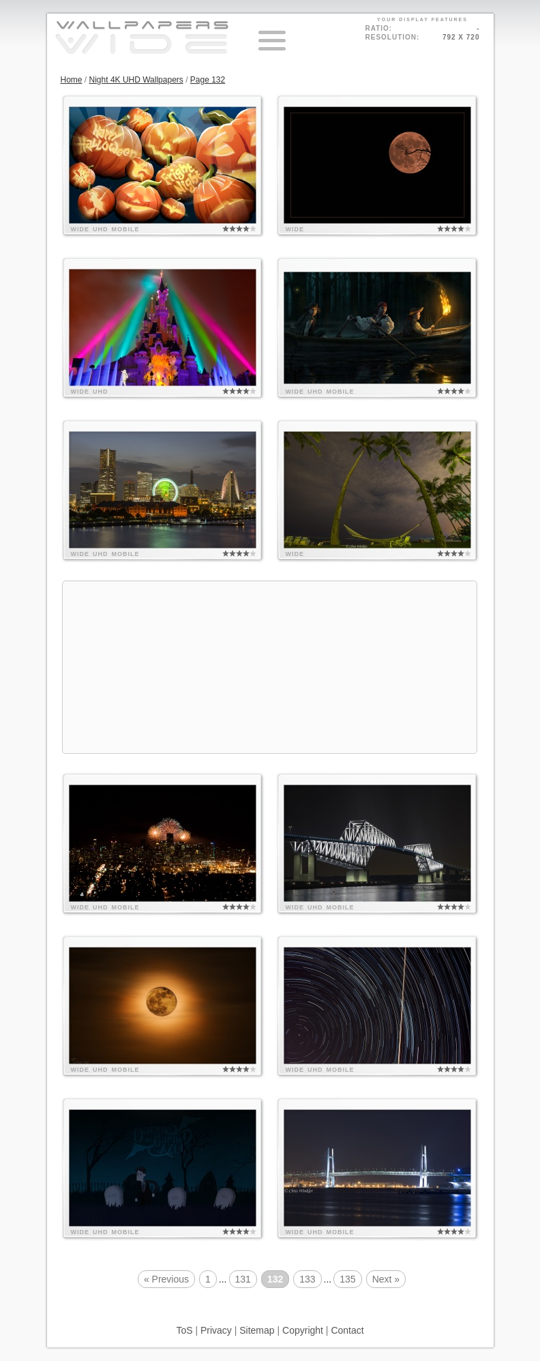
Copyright (302, 1330)
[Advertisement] (270, 667)
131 (243, 1279)
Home (71, 80)
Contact (347, 1330)
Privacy (216, 1330)
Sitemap (256, 1330)
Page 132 (207, 80)
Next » (386, 1279)
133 (307, 1279)
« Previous (166, 1279)
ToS (184, 1330)
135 (347, 1279)
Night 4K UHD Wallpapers (136, 80)
